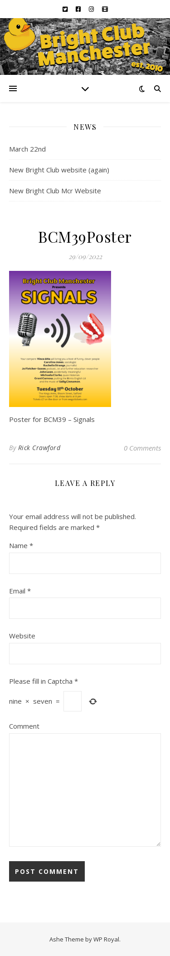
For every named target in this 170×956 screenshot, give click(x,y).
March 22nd (27, 148)
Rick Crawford (39, 447)
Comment (24, 725)
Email (20, 590)
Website (22, 635)
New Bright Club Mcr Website (55, 190)
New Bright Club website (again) (59, 169)
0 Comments (142, 447)
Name (21, 545)
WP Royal (106, 939)
